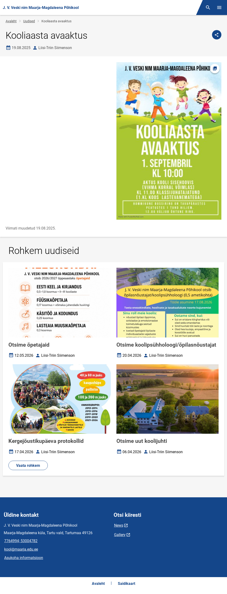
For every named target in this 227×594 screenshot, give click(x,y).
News (118, 525)
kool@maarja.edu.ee (21, 549)
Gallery (120, 535)
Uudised (29, 21)
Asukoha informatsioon (23, 558)
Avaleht (11, 21)
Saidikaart (126, 583)
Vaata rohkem (28, 465)
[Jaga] (216, 34)
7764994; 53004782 (20, 541)
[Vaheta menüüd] (219, 7)
